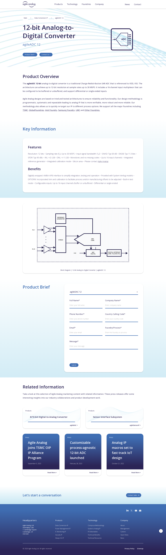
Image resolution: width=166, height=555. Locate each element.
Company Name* (113, 300)
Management (124, 529)
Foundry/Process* (113, 327)
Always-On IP (59, 538)
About (122, 525)
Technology (72, 4)
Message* (73, 341)
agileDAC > (74, 425)
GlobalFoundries (36, 110)
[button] (58, 4)
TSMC (25, 110)
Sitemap (140, 549)
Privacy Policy (129, 549)
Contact (137, 4)
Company (99, 4)
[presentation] (85, 356)
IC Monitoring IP (60, 532)
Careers (123, 532)
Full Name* (74, 300)
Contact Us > (46, 55)
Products (58, 4)
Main (25, 18)
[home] (30, 4)
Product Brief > (30, 55)
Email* (72, 327)
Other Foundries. (92, 110)
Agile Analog (103, 161)
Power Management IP (63, 529)
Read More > (52, 473)
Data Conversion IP (41, 18)
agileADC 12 (59, 18)
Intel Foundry (51, 110)
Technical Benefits (94, 535)
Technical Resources (95, 538)
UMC (78, 110)
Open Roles (124, 535)
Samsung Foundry (66, 110)
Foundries (86, 4)
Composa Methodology (96, 525)
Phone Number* (76, 314)
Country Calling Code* (115, 314)
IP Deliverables (93, 532)
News (127, 4)
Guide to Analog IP (94, 529)
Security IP (58, 535)
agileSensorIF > (135, 425)
